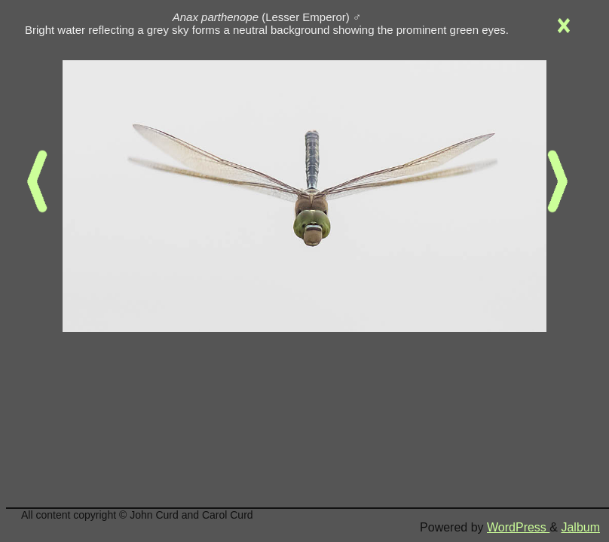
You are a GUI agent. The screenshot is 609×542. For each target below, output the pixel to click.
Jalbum (580, 527)
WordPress (518, 527)
